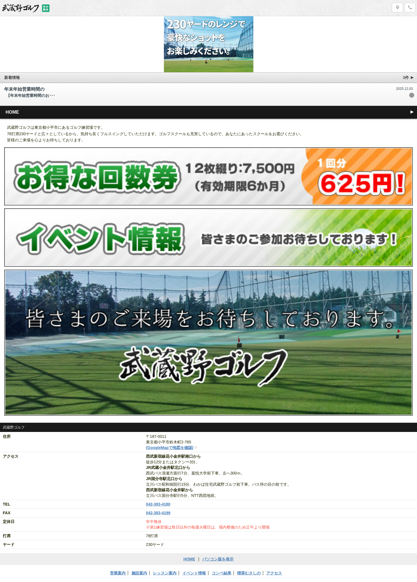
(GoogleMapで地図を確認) (170, 447)
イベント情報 (194, 573)
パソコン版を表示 (218, 559)
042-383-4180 (158, 504)
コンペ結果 (221, 573)
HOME (210, 112)
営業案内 (118, 573)
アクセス (274, 573)
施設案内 (139, 573)
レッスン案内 (164, 573)
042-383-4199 (158, 513)
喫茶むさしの (249, 573)
